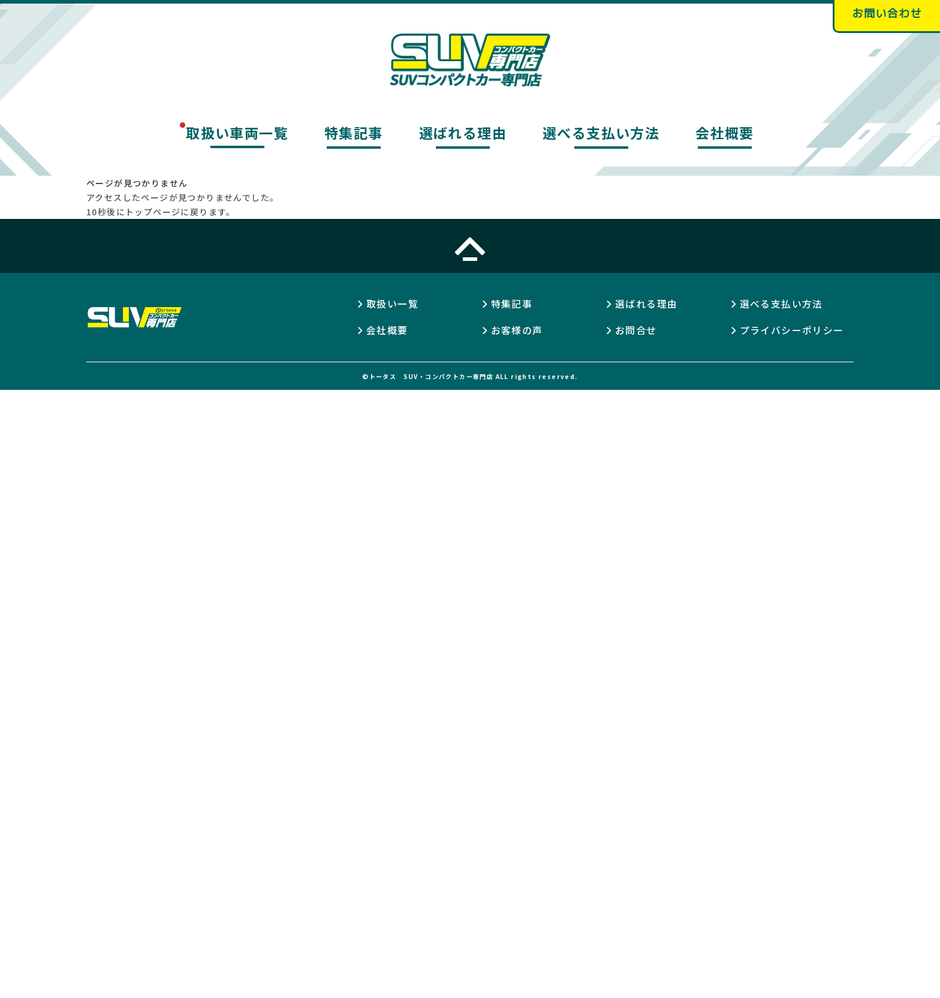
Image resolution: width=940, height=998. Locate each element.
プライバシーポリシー (792, 331)
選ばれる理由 (463, 134)
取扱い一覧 (392, 304)
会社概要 (724, 134)
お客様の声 (517, 331)
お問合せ (636, 331)
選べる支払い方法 (601, 134)
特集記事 (353, 134)
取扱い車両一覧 (237, 134)
